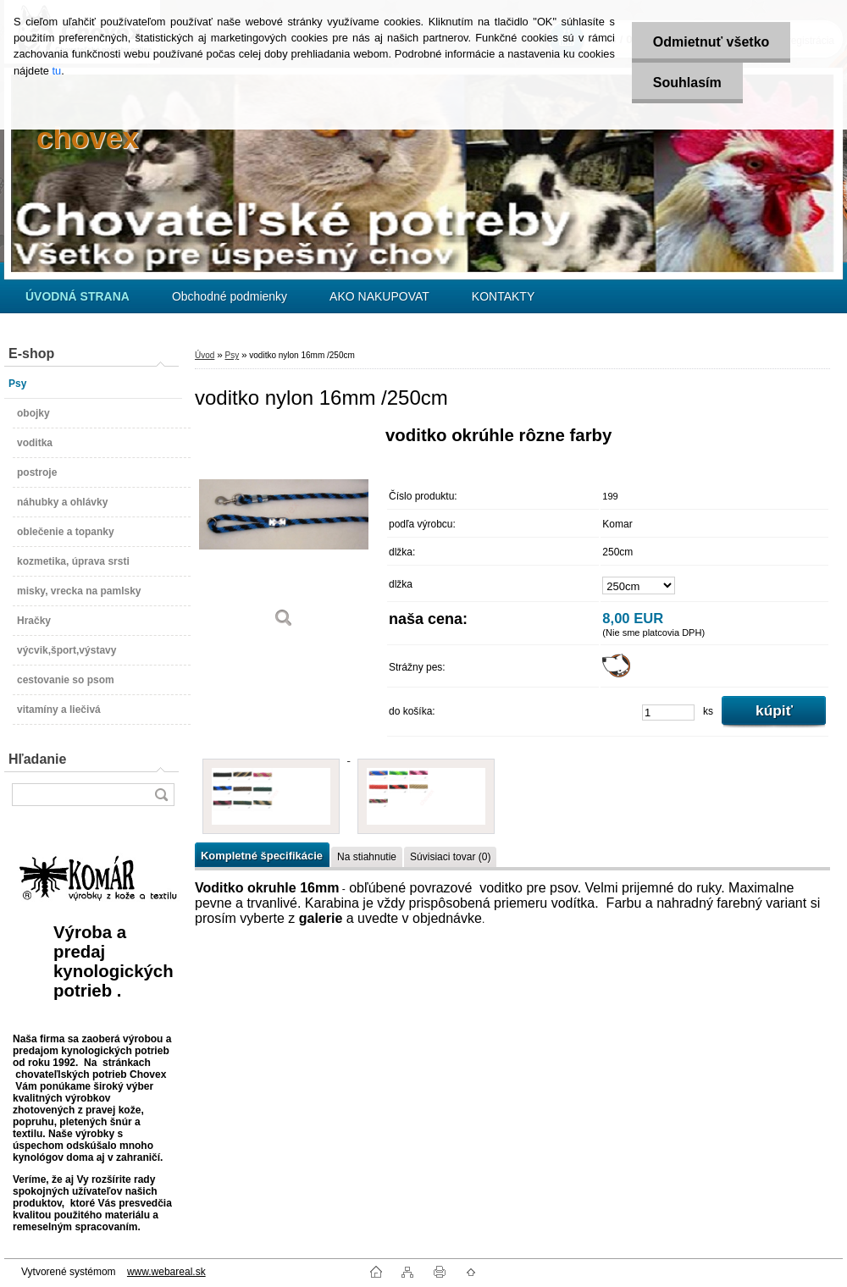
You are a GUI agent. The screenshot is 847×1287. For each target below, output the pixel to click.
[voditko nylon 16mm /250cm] (284, 533)
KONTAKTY (503, 296)
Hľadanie (37, 759)
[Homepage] (77, 296)
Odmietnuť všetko (711, 42)
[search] (160, 794)
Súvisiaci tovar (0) (450, 857)
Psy (231, 355)
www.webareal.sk (166, 1272)
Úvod (204, 355)
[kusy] (668, 712)
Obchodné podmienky (229, 296)
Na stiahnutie (366, 857)
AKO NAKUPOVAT (379, 296)
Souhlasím (687, 82)
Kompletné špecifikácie (262, 855)
